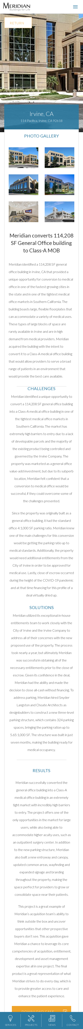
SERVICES (10, 1020)
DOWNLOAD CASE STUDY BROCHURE (37, 1013)
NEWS (51, 1020)
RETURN (17, 23)
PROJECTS (31, 1020)
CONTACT (72, 1020)
